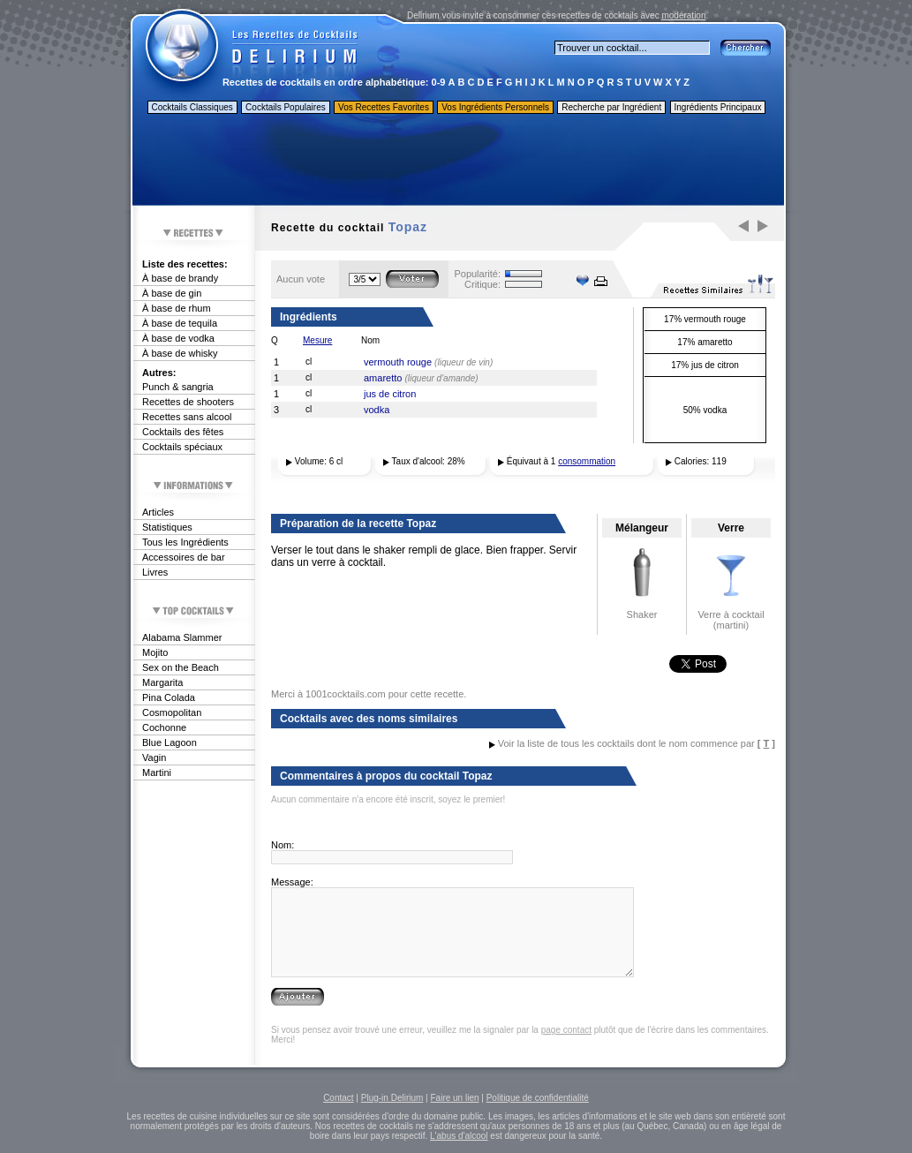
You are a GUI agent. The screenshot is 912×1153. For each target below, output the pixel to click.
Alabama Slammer (182, 637)
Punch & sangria (178, 386)
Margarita (162, 682)
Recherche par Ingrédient (611, 107)
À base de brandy (180, 278)
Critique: (482, 284)
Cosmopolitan (171, 712)
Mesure (317, 340)
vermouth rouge (398, 362)
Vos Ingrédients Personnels (495, 107)
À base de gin (171, 293)
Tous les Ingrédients (185, 542)
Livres (155, 572)
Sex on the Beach (180, 667)
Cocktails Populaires (285, 107)
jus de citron (390, 393)
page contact (566, 1030)
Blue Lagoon (169, 742)
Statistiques (167, 527)
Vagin (154, 757)
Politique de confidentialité (537, 1098)
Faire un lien (454, 1098)
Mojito (155, 652)
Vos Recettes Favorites (383, 107)
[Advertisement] (457, 161)
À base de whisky (180, 353)
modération (683, 15)
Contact (338, 1098)
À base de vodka (178, 338)
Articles (158, 512)
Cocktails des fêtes (182, 431)
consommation (586, 461)
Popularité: (477, 273)
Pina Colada (168, 697)
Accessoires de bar (183, 557)
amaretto (383, 378)
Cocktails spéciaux (182, 446)
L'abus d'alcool (459, 1136)
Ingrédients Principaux (718, 107)
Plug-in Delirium (392, 1098)
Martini (156, 772)
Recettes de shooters (188, 401)
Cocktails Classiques (192, 107)
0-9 (439, 82)
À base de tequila (179, 323)
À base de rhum (176, 308)
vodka (376, 409)
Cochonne (164, 727)
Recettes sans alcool (187, 416)
